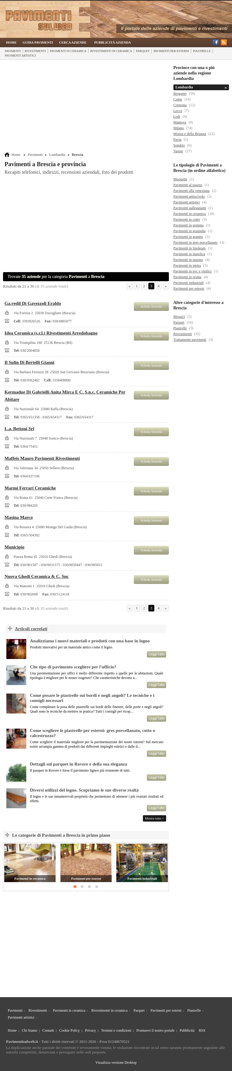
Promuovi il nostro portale (156, 1030)
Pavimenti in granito (188, 237)
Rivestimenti (35, 51)
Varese (178, 151)
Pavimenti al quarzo (187, 185)
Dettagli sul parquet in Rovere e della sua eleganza (78, 764)
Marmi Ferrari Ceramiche (30, 488)
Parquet (143, 51)
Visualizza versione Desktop (116, 1062)
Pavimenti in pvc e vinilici (192, 271)
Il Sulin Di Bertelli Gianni (29, 362)
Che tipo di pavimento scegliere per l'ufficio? (73, 666)
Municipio (14, 547)
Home (11, 42)
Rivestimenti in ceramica (111, 51)
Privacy (90, 1030)
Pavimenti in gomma (188, 225)
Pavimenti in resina (187, 277)
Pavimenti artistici (20, 55)
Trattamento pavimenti (189, 340)
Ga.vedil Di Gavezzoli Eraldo (33, 303)
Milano (178, 128)
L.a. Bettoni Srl (19, 428)
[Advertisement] (87, 106)
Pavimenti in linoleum (189, 248)
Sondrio (179, 145)
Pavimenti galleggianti (189, 208)
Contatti (48, 1030)
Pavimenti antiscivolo (189, 196)
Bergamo (180, 93)
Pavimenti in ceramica (68, 51)
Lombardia (57, 155)
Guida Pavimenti (38, 42)
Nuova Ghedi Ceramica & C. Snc (37, 576)
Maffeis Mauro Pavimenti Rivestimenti (42, 458)
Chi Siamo (29, 1030)
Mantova (179, 122)
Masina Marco (19, 517)
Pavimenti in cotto (186, 219)
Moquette (180, 179)
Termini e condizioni (116, 1030)
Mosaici (179, 317)
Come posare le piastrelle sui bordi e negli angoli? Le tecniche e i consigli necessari (92, 698)
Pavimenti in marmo (188, 260)
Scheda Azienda (151, 306)
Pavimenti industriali (142, 878)
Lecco (177, 111)
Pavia (177, 139)
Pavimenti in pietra (187, 265)
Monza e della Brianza (189, 134)
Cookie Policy (69, 1030)
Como (177, 99)
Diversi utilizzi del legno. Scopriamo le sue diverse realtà (84, 790)
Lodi (176, 116)
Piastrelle (202, 51)
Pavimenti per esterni (171, 51)
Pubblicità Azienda (112, 42)
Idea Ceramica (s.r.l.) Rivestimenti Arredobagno (51, 333)
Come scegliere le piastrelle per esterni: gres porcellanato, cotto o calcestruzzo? (92, 733)
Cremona (180, 105)
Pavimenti (13, 51)
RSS (202, 1030)
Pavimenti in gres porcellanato (195, 242)
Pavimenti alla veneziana (191, 191)
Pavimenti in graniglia (189, 231)
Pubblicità (187, 1030)
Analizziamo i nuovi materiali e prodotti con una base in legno (90, 640)
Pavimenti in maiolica (189, 254)
